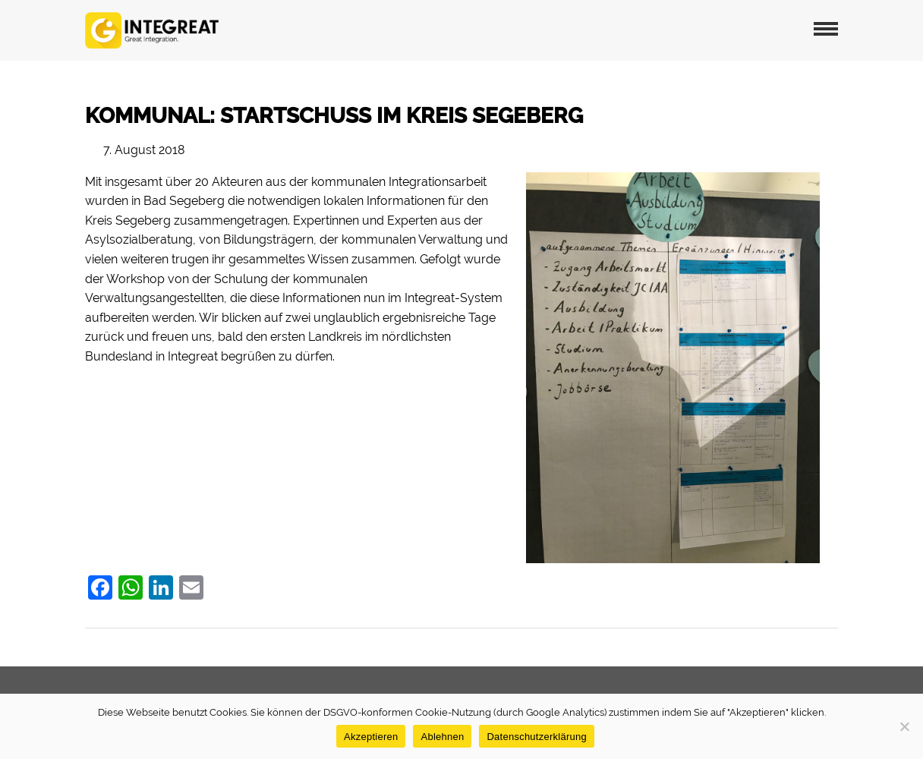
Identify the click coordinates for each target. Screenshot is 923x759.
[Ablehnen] (904, 726)
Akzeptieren (371, 736)
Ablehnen (442, 736)
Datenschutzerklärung (536, 736)
